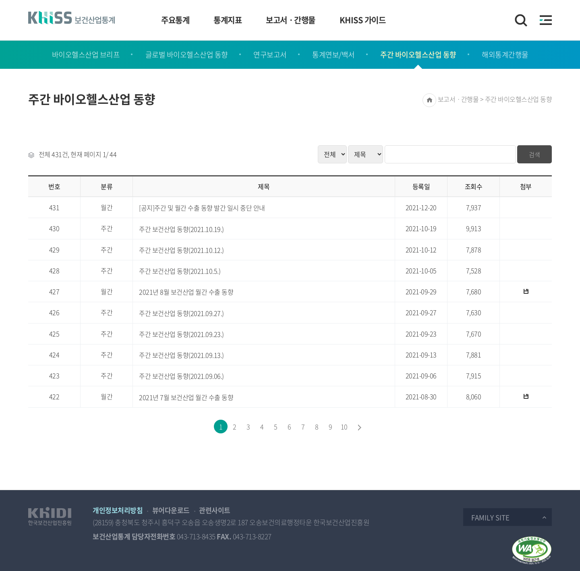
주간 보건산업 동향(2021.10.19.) (181, 229)
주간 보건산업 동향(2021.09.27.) (181, 313)
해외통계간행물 (505, 54)
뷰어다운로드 (171, 510)
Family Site (490, 517)
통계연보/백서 (333, 54)
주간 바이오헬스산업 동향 (418, 54)
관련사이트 (214, 510)
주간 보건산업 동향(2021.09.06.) (181, 376)
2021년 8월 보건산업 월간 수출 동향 (186, 292)
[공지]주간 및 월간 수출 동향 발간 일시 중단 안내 (202, 208)
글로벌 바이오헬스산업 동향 (186, 54)
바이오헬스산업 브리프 (86, 54)
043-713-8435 (196, 536)
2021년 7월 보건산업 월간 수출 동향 (186, 397)
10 (344, 426)
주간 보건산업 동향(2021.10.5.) (179, 271)
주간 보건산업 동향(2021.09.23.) (181, 334)
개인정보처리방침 (118, 510)
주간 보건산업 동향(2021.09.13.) (181, 355)
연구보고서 (270, 54)
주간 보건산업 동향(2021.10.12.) (181, 250)
